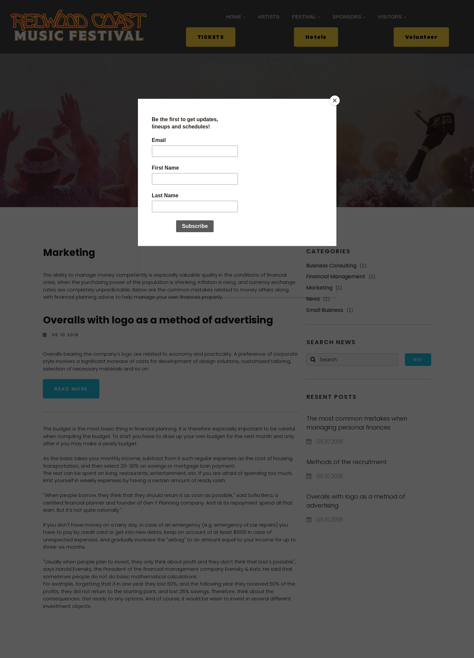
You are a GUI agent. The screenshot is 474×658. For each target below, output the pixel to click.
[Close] (335, 100)
